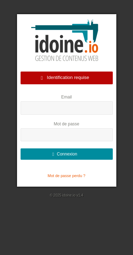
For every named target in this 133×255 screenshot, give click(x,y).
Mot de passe (66, 124)
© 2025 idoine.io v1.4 (66, 195)
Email (66, 97)
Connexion (64, 154)
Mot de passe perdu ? (66, 176)
